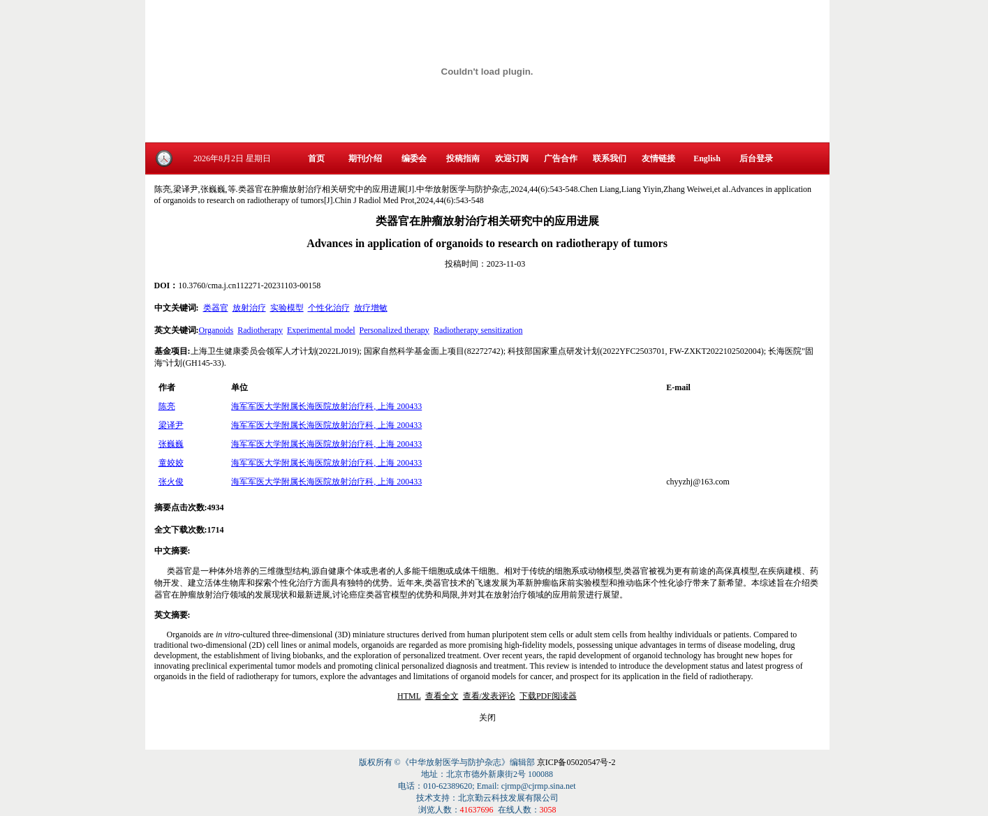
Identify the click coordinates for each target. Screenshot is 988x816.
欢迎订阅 (512, 158)
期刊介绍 (365, 158)
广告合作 (560, 158)
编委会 (414, 158)
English (707, 158)
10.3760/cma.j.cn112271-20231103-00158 (249, 285)
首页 (316, 158)
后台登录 (756, 158)
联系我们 (609, 158)
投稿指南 (463, 158)
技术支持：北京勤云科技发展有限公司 (487, 798)
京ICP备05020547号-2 (576, 762)
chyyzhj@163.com (698, 482)
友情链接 (658, 158)
